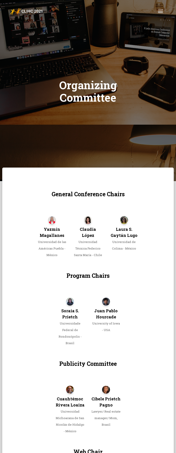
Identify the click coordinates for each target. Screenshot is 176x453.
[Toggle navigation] (160, 11)
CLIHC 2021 (26, 11)
